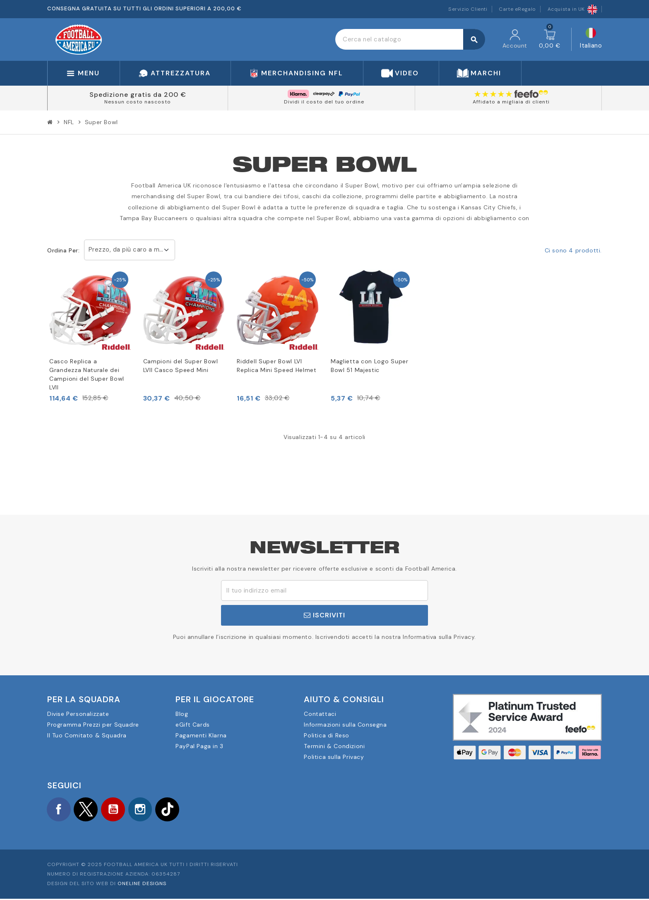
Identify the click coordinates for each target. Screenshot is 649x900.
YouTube (117, 809)
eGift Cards (192, 724)
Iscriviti (324, 615)
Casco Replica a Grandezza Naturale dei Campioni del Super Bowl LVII (86, 374)
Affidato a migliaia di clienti (511, 101)
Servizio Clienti (468, 9)
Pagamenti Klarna (201, 735)
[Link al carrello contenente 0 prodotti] (549, 39)
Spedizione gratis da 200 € (137, 94)
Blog (181, 714)
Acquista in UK (572, 9)
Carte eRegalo (517, 9)
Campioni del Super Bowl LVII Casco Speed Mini (180, 366)
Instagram (146, 809)
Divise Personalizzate (78, 714)
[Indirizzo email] (324, 590)
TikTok (175, 809)
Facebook (59, 809)
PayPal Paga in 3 (199, 746)
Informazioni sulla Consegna (345, 724)
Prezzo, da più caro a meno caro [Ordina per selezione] (132, 249)
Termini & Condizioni (334, 746)
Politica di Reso (326, 735)
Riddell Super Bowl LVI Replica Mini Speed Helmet (277, 366)
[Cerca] (410, 39)
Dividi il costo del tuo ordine (324, 101)
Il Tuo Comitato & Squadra (87, 735)
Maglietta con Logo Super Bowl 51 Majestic (370, 366)
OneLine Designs (142, 884)
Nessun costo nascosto (137, 101)
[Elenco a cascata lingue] (591, 39)
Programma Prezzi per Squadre (93, 724)
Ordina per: (63, 250)
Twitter (88, 809)
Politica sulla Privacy (334, 757)
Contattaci (320, 714)
